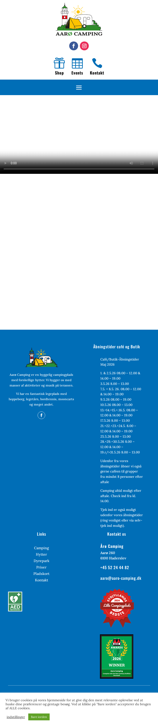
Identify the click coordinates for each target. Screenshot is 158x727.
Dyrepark (41, 561)
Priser (41, 567)
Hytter (41, 555)
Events (77, 73)
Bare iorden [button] (39, 717)
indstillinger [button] (16, 717)
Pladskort (41, 574)
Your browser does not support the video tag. (79, 134)
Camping (41, 548)
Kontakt (97, 73)
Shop (59, 73)
